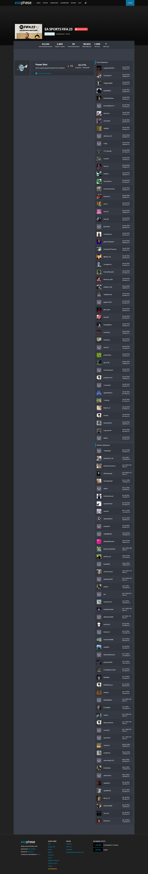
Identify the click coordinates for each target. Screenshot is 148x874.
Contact (51, 855)
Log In (130, 3)
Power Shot (41, 64)
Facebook (69, 849)
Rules (50, 849)
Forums (45, 3)
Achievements (49, 34)
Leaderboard (64, 3)
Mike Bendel (32, 849)
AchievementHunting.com (74, 852)
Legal (50, 858)
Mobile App (51, 847)
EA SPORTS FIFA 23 (58, 29)
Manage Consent (53, 860)
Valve (38, 854)
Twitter (69, 847)
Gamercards (54, 3)
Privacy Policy (52, 863)
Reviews (73, 3)
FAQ (49, 844)
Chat (79, 3)
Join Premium (52, 869)
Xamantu (30, 852)
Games (38, 3)
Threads (69, 844)
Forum (68, 34)
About (50, 852)
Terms (50, 866)
